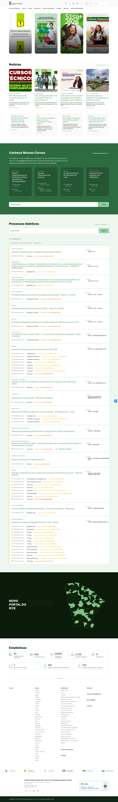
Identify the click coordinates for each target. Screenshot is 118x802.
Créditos (89, 706)
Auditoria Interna (65, 714)
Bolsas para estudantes (26, 243)
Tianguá (37, 756)
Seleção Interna (37, 243)
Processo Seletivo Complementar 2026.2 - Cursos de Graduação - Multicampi (43, 509)
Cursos (24, 8)
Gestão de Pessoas (66, 699)
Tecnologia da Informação (67, 706)
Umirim (37, 760)
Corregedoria (64, 723)
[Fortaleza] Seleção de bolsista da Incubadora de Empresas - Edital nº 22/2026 (43, 295)
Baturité (37, 697)
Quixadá (37, 747)
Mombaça (37, 738)
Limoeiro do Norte (39, 732)
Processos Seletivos (14, 8)
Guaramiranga (38, 716)
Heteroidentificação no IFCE (68, 738)
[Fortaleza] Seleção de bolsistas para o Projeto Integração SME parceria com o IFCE (45, 322)
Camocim (37, 701)
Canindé (37, 703)
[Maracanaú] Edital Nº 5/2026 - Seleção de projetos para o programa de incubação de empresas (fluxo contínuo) (46, 444)
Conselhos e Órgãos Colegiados (69, 727)
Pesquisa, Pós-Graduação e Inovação (70, 697)
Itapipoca (37, 723)
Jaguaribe (37, 725)
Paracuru (37, 743)
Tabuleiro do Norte (40, 751)
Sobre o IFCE (64, 690)
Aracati (37, 695)
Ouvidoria (63, 719)
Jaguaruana (38, 727)
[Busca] (101, 3)
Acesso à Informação (48, 8)
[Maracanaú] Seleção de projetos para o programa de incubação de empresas (43, 431)
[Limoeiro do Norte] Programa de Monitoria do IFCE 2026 (34, 349)
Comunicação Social (66, 710)
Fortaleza (37, 714)
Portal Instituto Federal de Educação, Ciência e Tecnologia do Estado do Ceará (16, 3)
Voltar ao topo (60, 678)
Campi (30, 8)
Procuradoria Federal (66, 725)
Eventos (63, 743)
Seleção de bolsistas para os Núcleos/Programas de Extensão (36, 252)
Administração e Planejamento (69, 701)
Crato (36, 712)
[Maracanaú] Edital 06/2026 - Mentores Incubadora (32, 398)
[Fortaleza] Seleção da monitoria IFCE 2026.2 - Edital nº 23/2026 (38, 308)
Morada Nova (38, 740)
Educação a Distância (66, 703)
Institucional (37, 8)
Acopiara (37, 692)
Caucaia (37, 706)
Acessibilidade (91, 700)
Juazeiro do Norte (39, 730)
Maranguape (38, 736)
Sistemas (66, 8)
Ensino (62, 692)
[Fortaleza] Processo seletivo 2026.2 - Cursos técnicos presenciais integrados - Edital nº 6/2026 (46, 335)
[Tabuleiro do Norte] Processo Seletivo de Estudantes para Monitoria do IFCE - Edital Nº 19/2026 (47, 474)
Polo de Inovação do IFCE (67, 730)
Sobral (36, 749)
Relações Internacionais (67, 712)
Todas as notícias (102, 65)
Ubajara (37, 758)
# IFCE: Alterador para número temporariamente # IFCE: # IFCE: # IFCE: (54, 230)
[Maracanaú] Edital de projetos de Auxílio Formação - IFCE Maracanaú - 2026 (43, 412)
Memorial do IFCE (65, 732)
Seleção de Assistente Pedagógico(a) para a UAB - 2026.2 (35, 522)
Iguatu (36, 721)
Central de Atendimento (77, 8)
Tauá (36, 754)
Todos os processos (101, 224)
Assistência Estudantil (66, 708)
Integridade (64, 716)
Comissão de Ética (66, 721)
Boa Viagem (38, 699)
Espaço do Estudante (66, 734)
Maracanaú (38, 734)
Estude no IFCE (15, 243)
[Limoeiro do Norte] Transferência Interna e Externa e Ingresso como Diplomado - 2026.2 (44, 383)
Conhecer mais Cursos (101, 153)
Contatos (58, 8)
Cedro (36, 708)
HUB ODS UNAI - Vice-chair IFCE (69, 740)
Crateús (37, 710)
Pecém (37, 745)
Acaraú (37, 690)
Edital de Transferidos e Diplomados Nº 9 (28, 460)
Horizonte (37, 719)
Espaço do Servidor (66, 736)
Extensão (63, 695)
